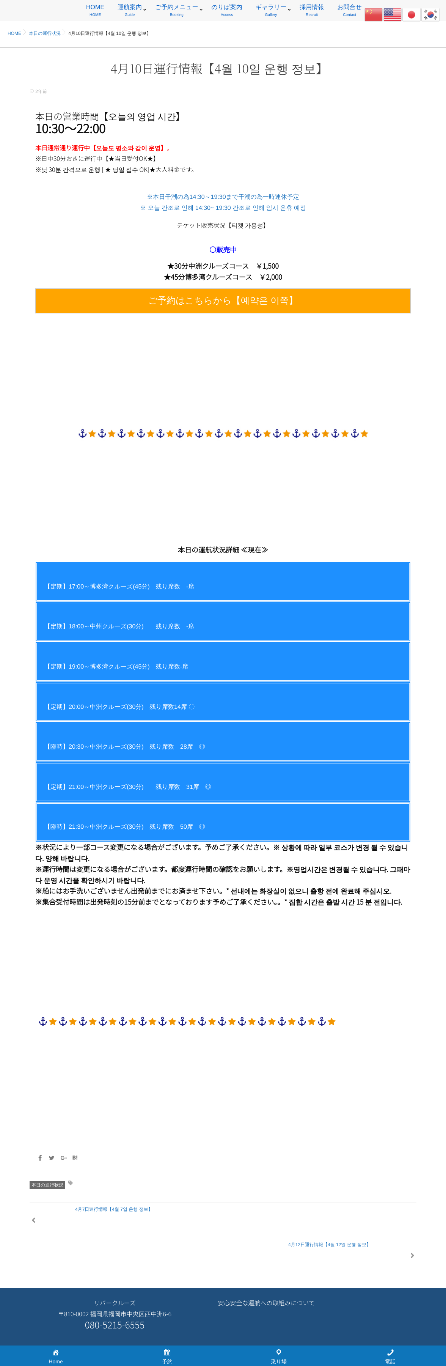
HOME (95, 11)
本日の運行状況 (47, 1185)
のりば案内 (227, 11)
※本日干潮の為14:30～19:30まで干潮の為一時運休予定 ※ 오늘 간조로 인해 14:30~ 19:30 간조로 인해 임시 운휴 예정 (223, 253)
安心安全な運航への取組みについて (266, 1268)
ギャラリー (271, 11)
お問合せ (349, 11)
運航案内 (130, 11)
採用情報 (312, 11)
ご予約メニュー (176, 11)
